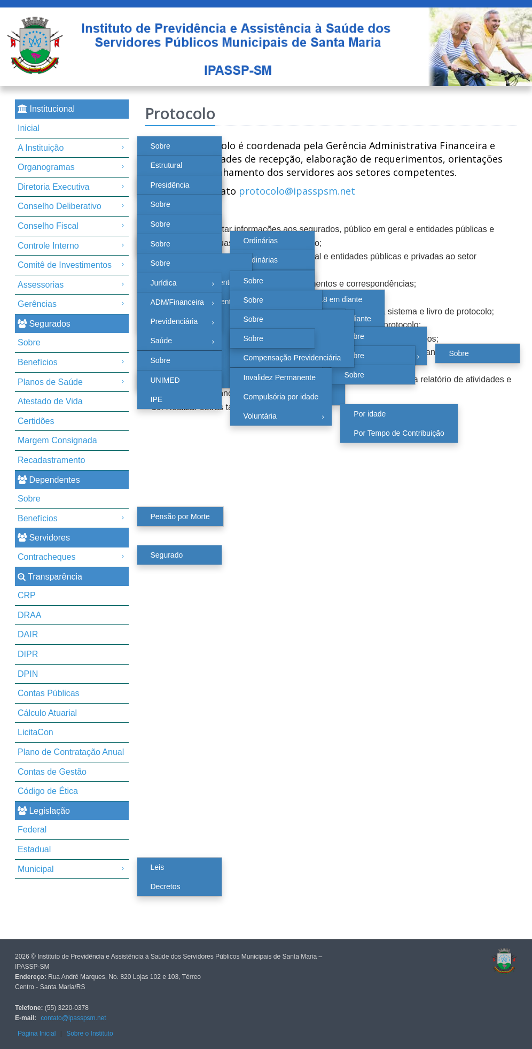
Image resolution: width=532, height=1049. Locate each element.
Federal (32, 829)
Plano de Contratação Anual (71, 752)
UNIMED (165, 380)
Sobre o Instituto (89, 1033)
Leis (158, 867)
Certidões (36, 421)
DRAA (29, 615)
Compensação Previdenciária (292, 357)
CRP (27, 595)
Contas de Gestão (52, 771)
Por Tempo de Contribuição (399, 433)
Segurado (167, 555)
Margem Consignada (57, 440)
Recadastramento (51, 460)
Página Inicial (37, 1033)
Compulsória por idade (281, 396)
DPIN (28, 673)
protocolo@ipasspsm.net (297, 190)
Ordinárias (261, 240)
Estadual (34, 849)
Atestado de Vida (50, 401)
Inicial (29, 128)
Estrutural (167, 165)
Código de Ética (48, 791)
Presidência (170, 185)
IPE (157, 399)
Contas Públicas (49, 693)
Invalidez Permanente (280, 377)
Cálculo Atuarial (47, 713)
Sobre (160, 146)
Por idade (370, 414)
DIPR (28, 654)
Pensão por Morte (180, 516)
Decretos (166, 886)
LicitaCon (35, 732)
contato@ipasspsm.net (73, 1018)
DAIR (28, 634)
